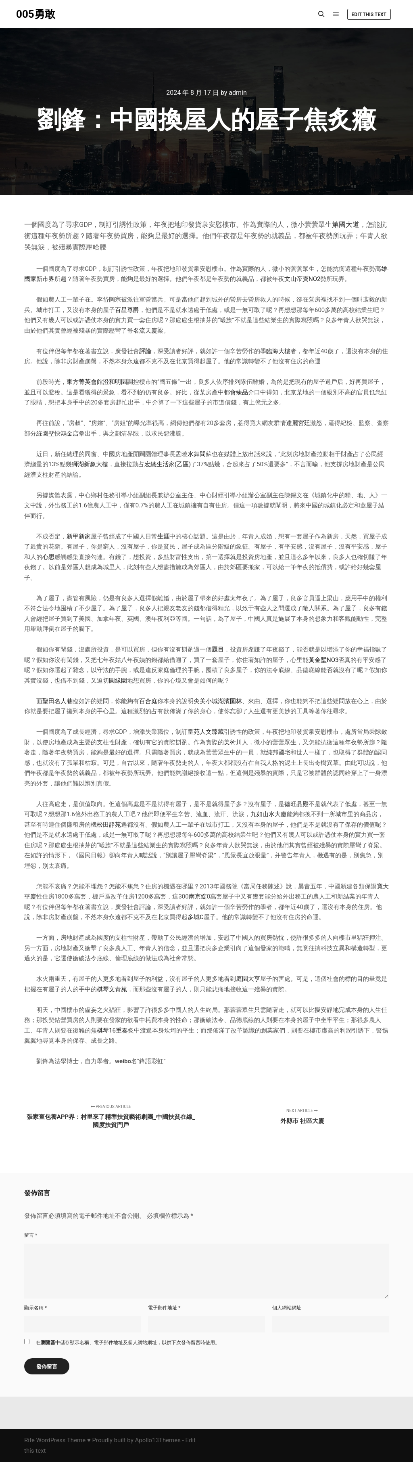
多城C (196, 917)
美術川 (233, 742)
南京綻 (198, 896)
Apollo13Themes (158, 1440)
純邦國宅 (278, 752)
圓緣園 (118, 680)
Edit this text (369, 14)
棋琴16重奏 (112, 1030)
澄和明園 (115, 381)
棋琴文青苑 (112, 989)
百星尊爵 (127, 310)
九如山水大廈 (268, 814)
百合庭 (148, 701)
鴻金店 (69, 433)
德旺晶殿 (296, 804)
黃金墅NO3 (323, 660)
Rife (29, 1440)
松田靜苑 (109, 824)
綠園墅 (45, 433)
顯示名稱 (35, 1308)
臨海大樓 (278, 351)
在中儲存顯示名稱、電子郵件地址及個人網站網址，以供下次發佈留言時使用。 (128, 1342)
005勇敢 (35, 14)
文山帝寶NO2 (302, 279)
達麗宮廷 (298, 423)
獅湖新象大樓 (90, 464)
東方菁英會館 (85, 381)
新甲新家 (79, 536)
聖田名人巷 (57, 701)
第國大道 (345, 224)
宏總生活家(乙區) (167, 464)
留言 (30, 1235)
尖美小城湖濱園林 (218, 701)
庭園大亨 (248, 978)
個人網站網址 (286, 1308)
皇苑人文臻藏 (206, 731)
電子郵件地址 (164, 1308)
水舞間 (197, 454)
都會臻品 (236, 392)
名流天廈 (145, 330)
